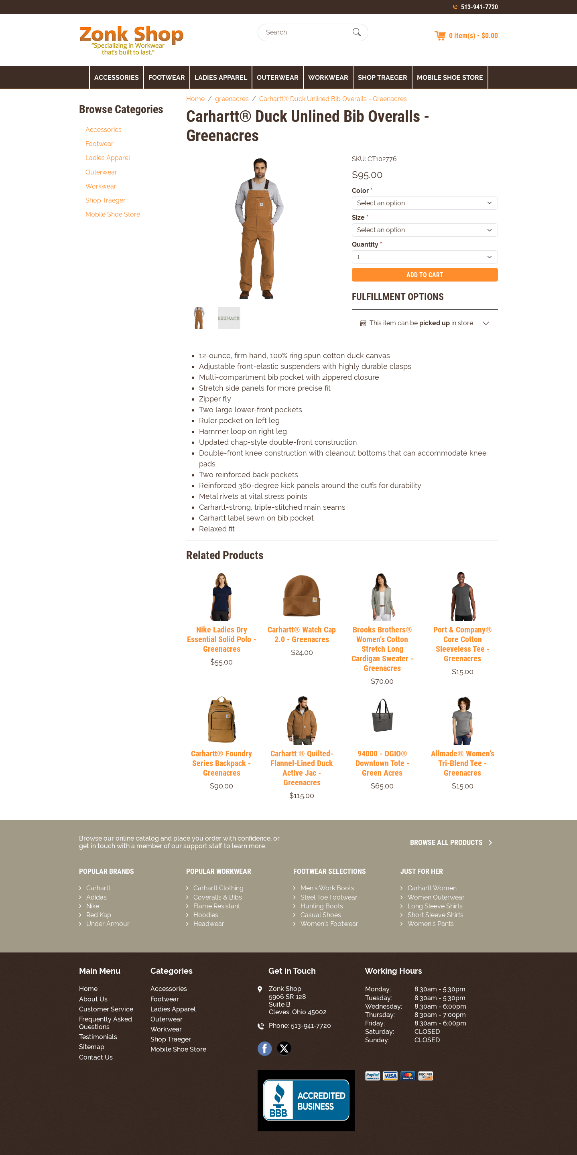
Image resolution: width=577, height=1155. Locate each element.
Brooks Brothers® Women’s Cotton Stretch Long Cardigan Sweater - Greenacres (382, 649)
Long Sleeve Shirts (435, 906)
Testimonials (98, 1037)
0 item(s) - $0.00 (473, 35)
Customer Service (106, 1009)
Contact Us (96, 1057)
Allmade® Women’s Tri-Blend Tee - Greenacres (462, 763)
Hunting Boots (322, 906)
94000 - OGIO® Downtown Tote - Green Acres (382, 763)
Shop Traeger (382, 77)
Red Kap (98, 915)
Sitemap (91, 1047)
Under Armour (108, 924)
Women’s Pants (431, 924)
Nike (92, 906)
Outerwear (278, 77)
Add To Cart (424, 275)
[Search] (306, 32)
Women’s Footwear (329, 924)
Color (362, 191)
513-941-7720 (479, 7)
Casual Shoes (321, 915)
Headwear (208, 924)
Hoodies (205, 915)
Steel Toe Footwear (329, 897)
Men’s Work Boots (327, 888)
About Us (93, 999)
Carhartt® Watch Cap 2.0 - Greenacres (302, 634)
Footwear (166, 77)
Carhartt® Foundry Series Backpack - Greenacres (221, 763)
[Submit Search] (356, 32)
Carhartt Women (432, 888)
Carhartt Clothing (218, 888)
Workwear (328, 77)
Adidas (96, 897)
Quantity (367, 244)
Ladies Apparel (221, 77)
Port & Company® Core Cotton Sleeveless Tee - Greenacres (462, 644)
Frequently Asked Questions (105, 1023)
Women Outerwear (436, 897)
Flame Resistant (216, 906)
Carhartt (98, 888)
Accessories (116, 77)
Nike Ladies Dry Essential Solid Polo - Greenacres (221, 639)
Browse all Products (451, 842)
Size (360, 217)
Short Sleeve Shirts (435, 915)
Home (88, 989)
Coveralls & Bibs (217, 897)
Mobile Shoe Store (450, 77)
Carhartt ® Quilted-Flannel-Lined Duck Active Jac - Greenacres (301, 768)
